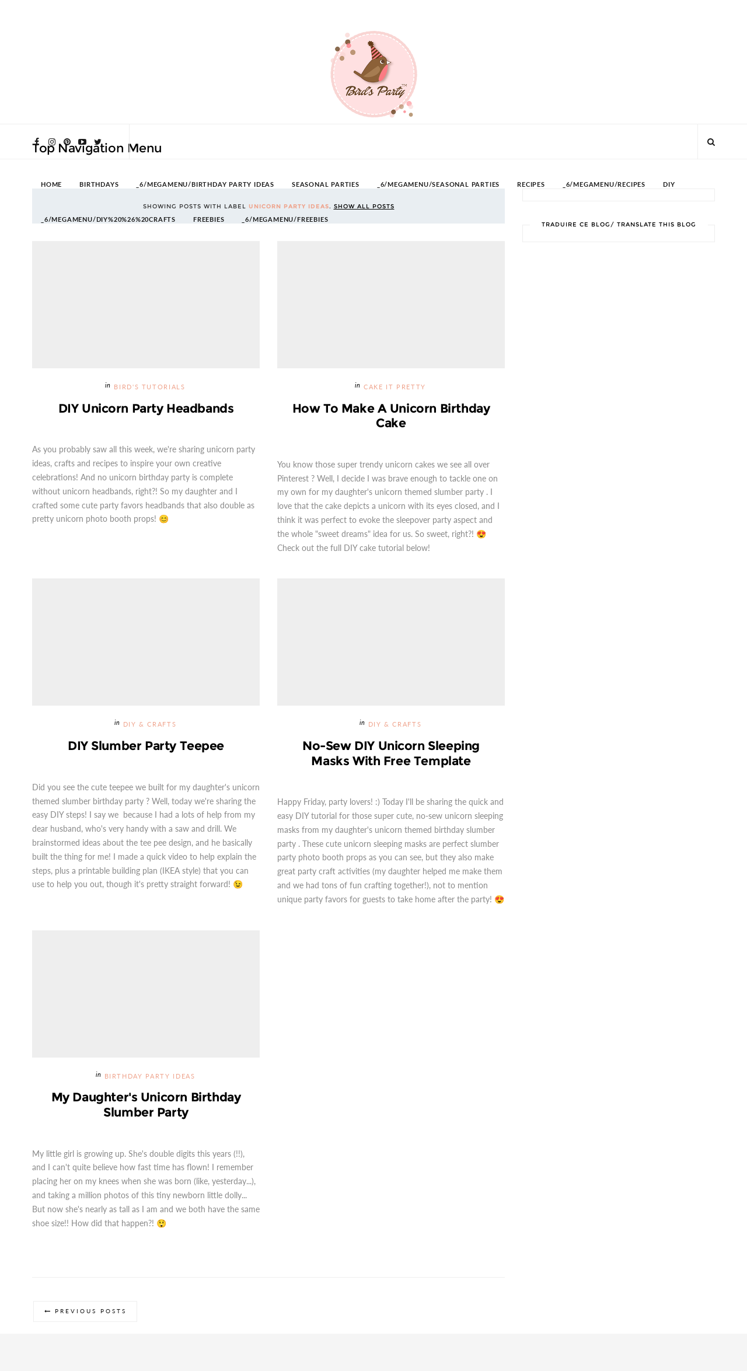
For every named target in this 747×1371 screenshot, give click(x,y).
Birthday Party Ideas (150, 1078)
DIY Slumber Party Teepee (146, 746)
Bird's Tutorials (149, 387)
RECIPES (531, 185)
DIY (669, 185)
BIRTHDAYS (98, 185)
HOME (51, 185)
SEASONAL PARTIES (325, 185)
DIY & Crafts (150, 725)
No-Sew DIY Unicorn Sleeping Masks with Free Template (391, 754)
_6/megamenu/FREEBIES (285, 220)
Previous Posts (92, 1313)
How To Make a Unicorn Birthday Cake (391, 416)
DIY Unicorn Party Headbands (146, 408)
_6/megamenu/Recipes (604, 185)
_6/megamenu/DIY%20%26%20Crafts (108, 220)
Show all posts (364, 206)
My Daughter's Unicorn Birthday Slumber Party (145, 1105)
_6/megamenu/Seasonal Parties (438, 185)
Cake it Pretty (395, 387)
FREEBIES (208, 220)
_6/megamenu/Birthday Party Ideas (205, 185)
